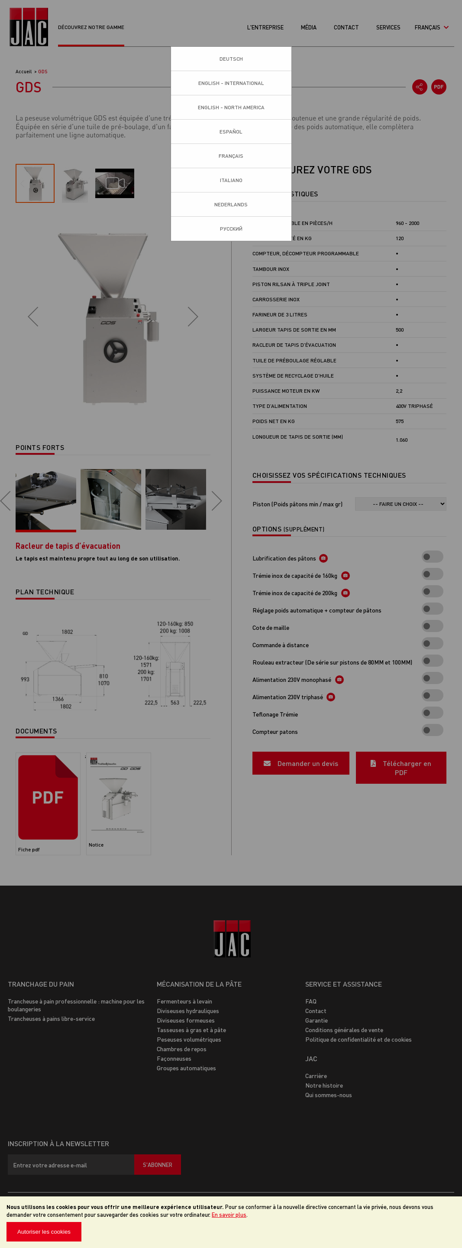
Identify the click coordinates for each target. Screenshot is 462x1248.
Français (231, 156)
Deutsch (231, 58)
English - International (231, 83)
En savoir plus (229, 1214)
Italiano (231, 180)
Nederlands (231, 204)
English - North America (231, 107)
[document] (231, 1222)
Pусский (231, 228)
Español (231, 131)
